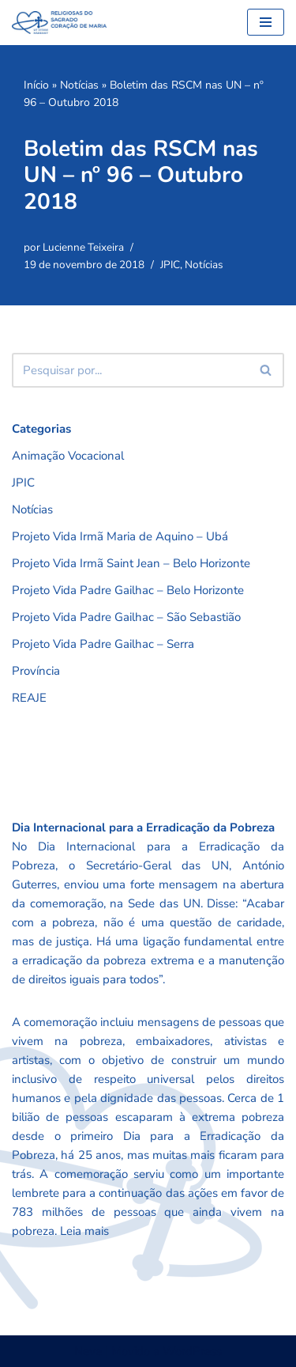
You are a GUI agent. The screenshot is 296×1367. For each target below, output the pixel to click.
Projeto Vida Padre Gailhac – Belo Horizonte (128, 590)
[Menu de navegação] (265, 22)
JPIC (170, 264)
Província (36, 671)
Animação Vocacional (68, 456)
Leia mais (84, 1231)
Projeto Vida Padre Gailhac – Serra (103, 644)
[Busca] (130, 370)
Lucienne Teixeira (83, 247)
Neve (88, 1351)
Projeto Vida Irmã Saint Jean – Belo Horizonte (131, 563)
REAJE (29, 698)
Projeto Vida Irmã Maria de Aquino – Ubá (120, 536)
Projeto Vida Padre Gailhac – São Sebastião (126, 617)
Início (36, 85)
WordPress (192, 1351)
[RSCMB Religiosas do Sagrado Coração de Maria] (59, 22)
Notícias (79, 85)
